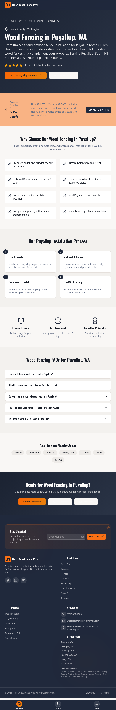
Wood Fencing (36, 20)
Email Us (86, 501)
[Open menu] (108, 5)
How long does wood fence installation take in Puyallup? (58, 408)
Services (22, 20)
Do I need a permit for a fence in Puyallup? (58, 419)
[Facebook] (8, 580)
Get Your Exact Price (99, 109)
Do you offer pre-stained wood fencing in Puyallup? (58, 396)
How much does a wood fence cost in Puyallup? (58, 374)
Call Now (60, 501)
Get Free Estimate (32, 501)
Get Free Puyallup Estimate (26, 75)
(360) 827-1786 (63, 75)
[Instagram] (16, 580)
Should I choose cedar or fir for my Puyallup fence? (58, 385)
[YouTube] (24, 580)
